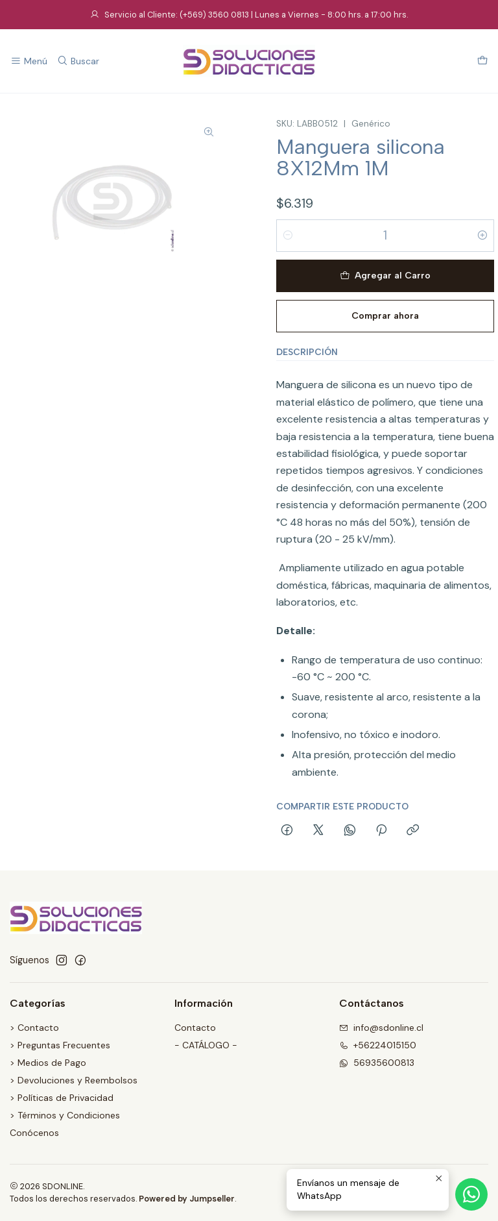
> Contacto (34, 1027)
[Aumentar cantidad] (482, 235)
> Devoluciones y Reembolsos (73, 1080)
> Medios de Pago (48, 1062)
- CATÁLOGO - (205, 1045)
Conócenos (34, 1133)
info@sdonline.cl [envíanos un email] (381, 1027)
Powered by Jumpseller (187, 1198)
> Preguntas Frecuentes (60, 1045)
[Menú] (29, 61)
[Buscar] (77, 61)
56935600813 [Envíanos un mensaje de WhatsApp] (376, 1062)
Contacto (195, 1027)
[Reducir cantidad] (288, 235)
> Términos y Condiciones (65, 1115)
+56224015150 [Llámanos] (377, 1045)
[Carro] (482, 61)
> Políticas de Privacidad (61, 1098)
